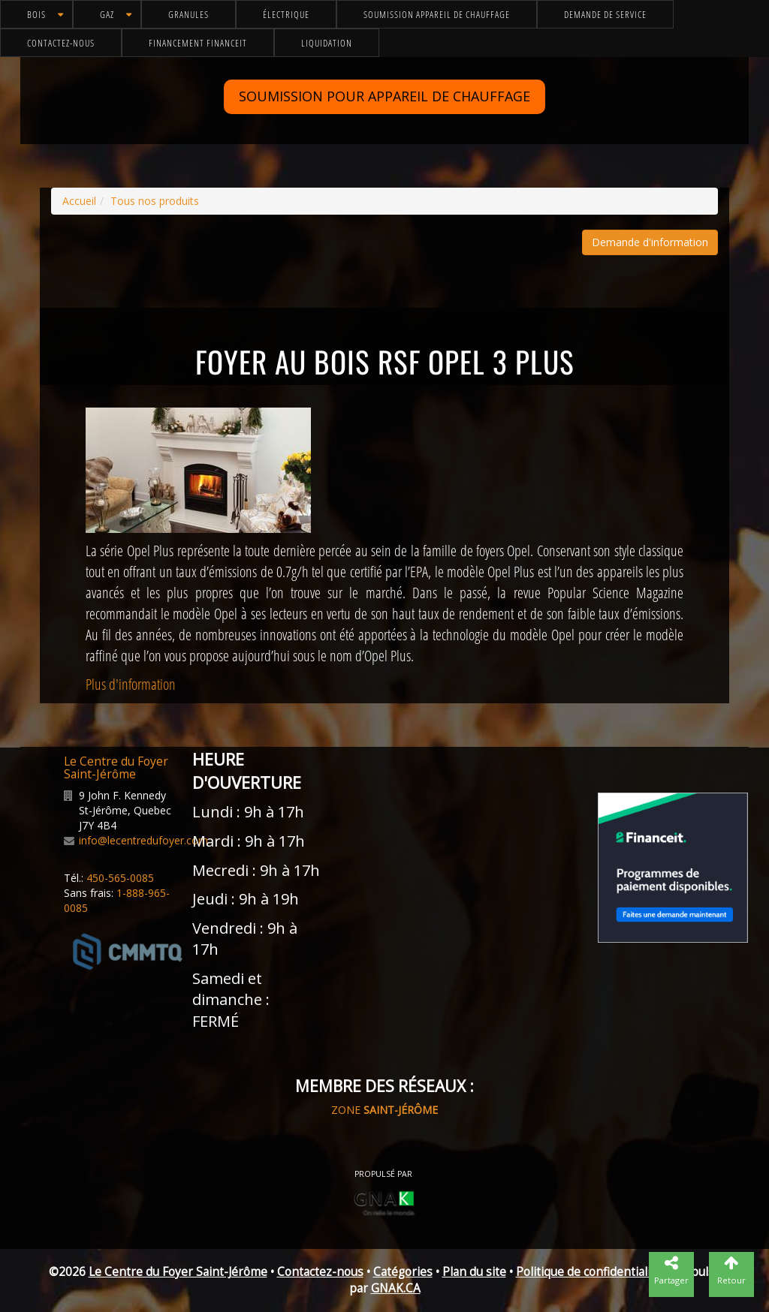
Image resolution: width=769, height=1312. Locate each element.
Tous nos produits (154, 201)
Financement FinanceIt (198, 43)
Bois (36, 14)
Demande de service (605, 14)
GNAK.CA (396, 1288)
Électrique (286, 14)
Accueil (79, 201)
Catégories (403, 1272)
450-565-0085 (120, 878)
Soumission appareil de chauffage (436, 14)
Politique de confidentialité (589, 1272)
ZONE (384, 1110)
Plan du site (474, 1272)
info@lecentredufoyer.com (143, 840)
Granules (188, 14)
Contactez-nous (61, 43)
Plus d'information (131, 684)
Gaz (107, 14)
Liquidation (326, 43)
